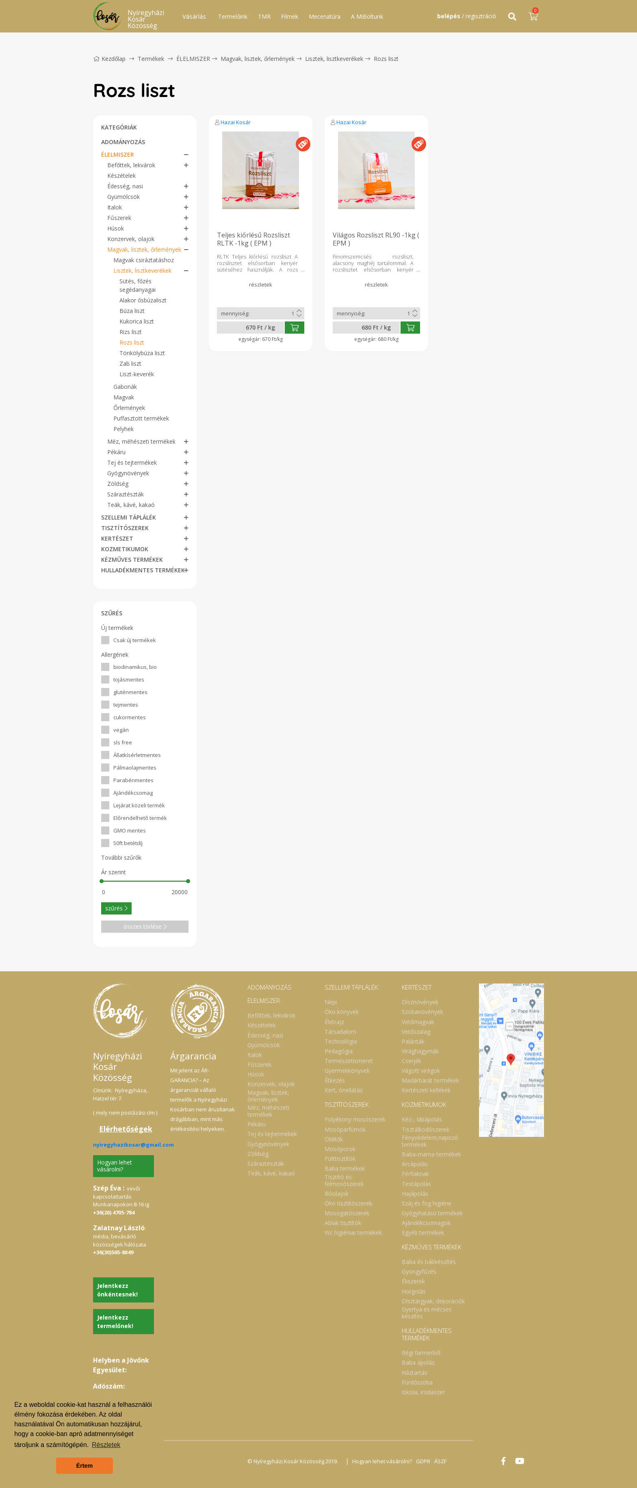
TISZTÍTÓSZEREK (125, 528)
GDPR (423, 1461)
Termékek (151, 59)
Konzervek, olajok (130, 239)
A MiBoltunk (367, 16)
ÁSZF (440, 1461)
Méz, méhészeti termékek (141, 441)
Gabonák (125, 386)
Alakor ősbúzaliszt (143, 300)
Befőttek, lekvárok (131, 165)
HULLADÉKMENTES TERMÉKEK (143, 570)
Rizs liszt (130, 332)
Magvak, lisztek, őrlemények (258, 59)
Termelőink (232, 16)
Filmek (289, 16)
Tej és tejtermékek (132, 462)
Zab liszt (130, 363)
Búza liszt (132, 311)
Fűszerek (119, 218)
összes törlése (145, 926)
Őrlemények (129, 408)
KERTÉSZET (117, 538)
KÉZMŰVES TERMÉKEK (132, 559)
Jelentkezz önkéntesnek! (117, 1290)
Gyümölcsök (123, 197)
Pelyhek (123, 429)
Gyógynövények (128, 473)
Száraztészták (125, 494)
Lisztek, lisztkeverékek (334, 59)
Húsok (115, 228)
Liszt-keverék (136, 374)
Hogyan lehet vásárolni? (114, 1165)
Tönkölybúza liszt (142, 353)
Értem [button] (84, 1465)
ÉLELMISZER (193, 59)
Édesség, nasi (125, 186)
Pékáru (116, 452)
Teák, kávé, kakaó (131, 505)
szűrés (116, 908)
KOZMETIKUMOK (124, 549)
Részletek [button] (106, 1444)
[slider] (102, 881)
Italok (114, 207)
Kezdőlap (109, 59)
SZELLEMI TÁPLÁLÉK (128, 517)
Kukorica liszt (136, 321)
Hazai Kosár (236, 122)
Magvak (123, 397)
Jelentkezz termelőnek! (115, 1321)
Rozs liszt (386, 59)
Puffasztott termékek (141, 418)
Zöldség (117, 483)
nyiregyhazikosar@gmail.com (133, 1144)
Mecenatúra (324, 16)
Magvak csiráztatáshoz (143, 260)
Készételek (121, 175)
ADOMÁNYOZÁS (123, 142)
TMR (264, 16)
